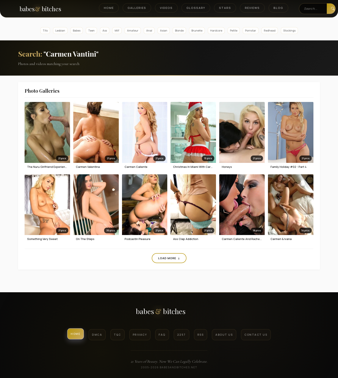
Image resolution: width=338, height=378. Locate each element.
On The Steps (85, 239)
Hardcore (216, 30)
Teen (91, 30)
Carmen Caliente (136, 167)
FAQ (162, 335)
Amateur (132, 30)
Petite (233, 30)
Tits (45, 30)
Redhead (269, 30)
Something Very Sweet (42, 239)
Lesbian (60, 30)
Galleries (137, 8)
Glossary (195, 8)
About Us (224, 335)
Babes (76, 30)
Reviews (252, 8)
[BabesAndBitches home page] (47, 9)
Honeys (227, 167)
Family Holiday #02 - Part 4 (289, 167)
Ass (104, 30)
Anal (149, 30)
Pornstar (250, 30)
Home (109, 8)
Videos (166, 8)
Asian (163, 30)
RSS (200, 335)
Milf (117, 30)
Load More (169, 258)
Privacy (140, 335)
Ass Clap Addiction (185, 239)
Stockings (289, 30)
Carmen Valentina (88, 167)
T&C (117, 335)
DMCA (97, 335)
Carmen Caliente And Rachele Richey (247, 239)
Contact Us (255, 335)
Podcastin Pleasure (137, 239)
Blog (278, 8)
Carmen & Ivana (281, 239)
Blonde (179, 30)
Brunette (196, 30)
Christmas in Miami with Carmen (194, 167)
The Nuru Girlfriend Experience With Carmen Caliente (63, 167)
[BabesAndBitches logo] (169, 313)
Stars (225, 8)
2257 (181, 335)
